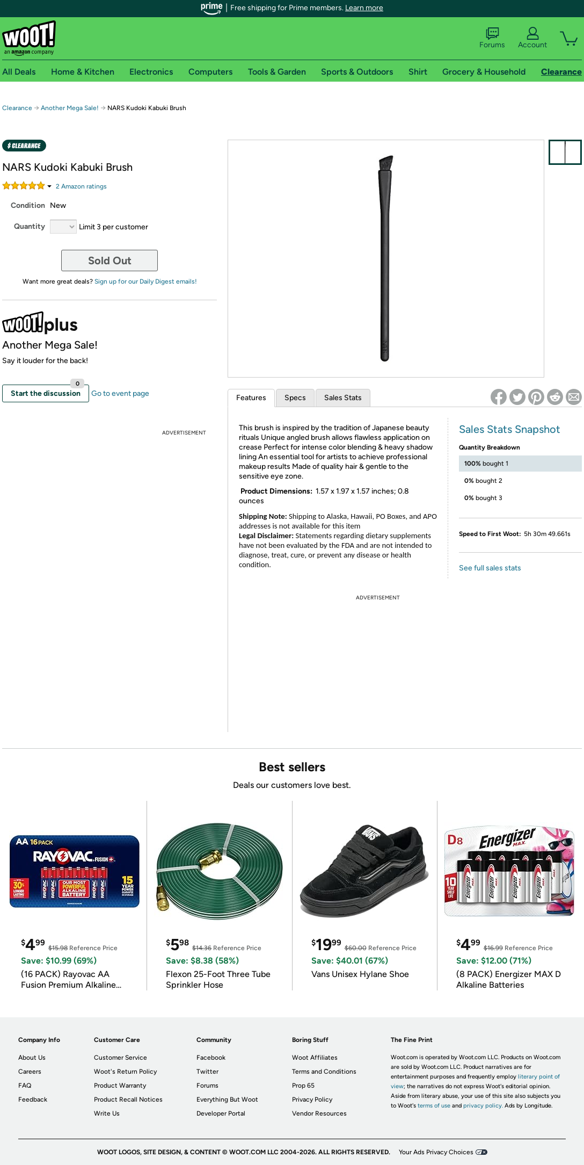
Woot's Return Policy (125, 1071)
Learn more (364, 7)
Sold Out (110, 260)
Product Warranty (120, 1085)
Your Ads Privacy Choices (436, 1152)
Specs (295, 397)
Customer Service (120, 1057)
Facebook (210, 1057)
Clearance (17, 108)
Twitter (207, 1071)
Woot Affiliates (315, 1057)
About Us (32, 1057)
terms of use (434, 1105)
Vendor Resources (319, 1113)
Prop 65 (303, 1085)
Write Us (107, 1113)
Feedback (32, 1099)
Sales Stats (343, 397)
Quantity (29, 226)
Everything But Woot (227, 1099)
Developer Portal (220, 1113)
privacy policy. (483, 1105)
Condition (28, 205)
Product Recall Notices (128, 1099)
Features (251, 397)
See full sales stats (490, 568)
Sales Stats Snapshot (509, 429)
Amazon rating (81, 186)
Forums (492, 38)
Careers (29, 1071)
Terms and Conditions (324, 1071)
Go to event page (120, 393)
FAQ (24, 1085)
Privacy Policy (312, 1099)
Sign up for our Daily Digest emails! (145, 281)
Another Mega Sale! (70, 108)
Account (532, 38)
